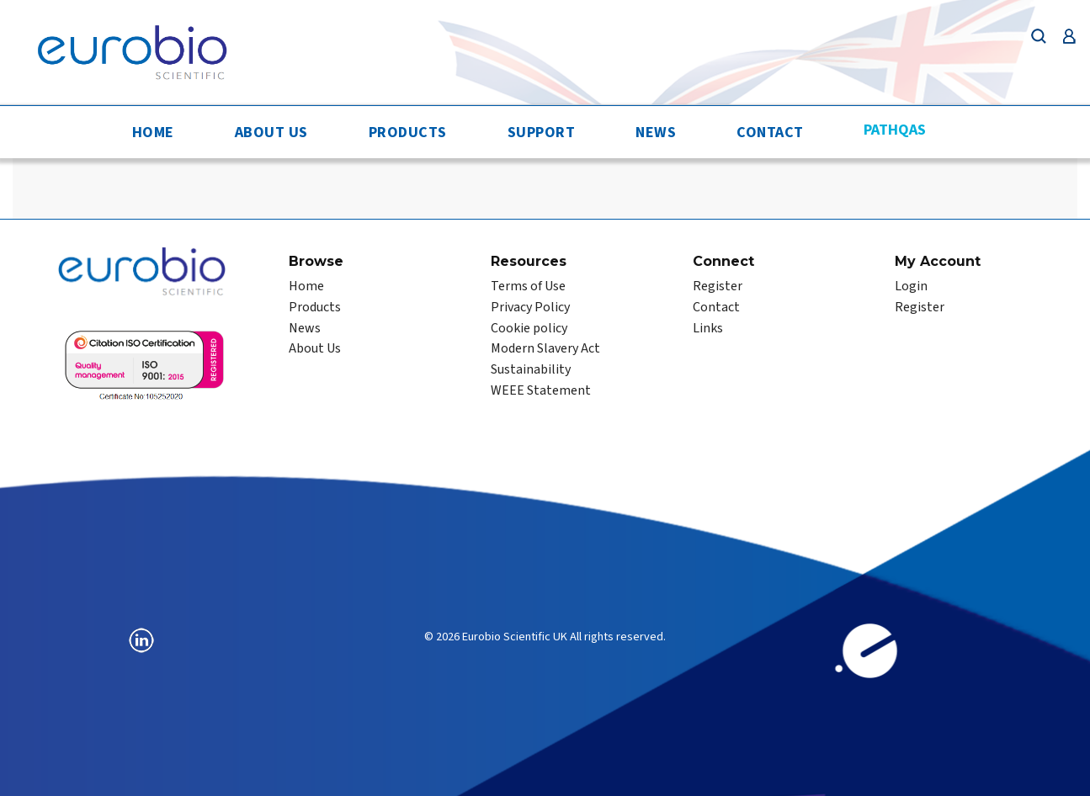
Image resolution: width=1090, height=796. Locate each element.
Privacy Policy (530, 307)
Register (717, 286)
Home (153, 132)
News (655, 132)
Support (542, 132)
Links (708, 328)
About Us (271, 132)
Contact (770, 132)
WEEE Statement (541, 390)
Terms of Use (528, 286)
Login (911, 286)
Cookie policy (529, 328)
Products (408, 132)
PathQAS (895, 130)
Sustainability (531, 369)
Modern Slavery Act (545, 348)
